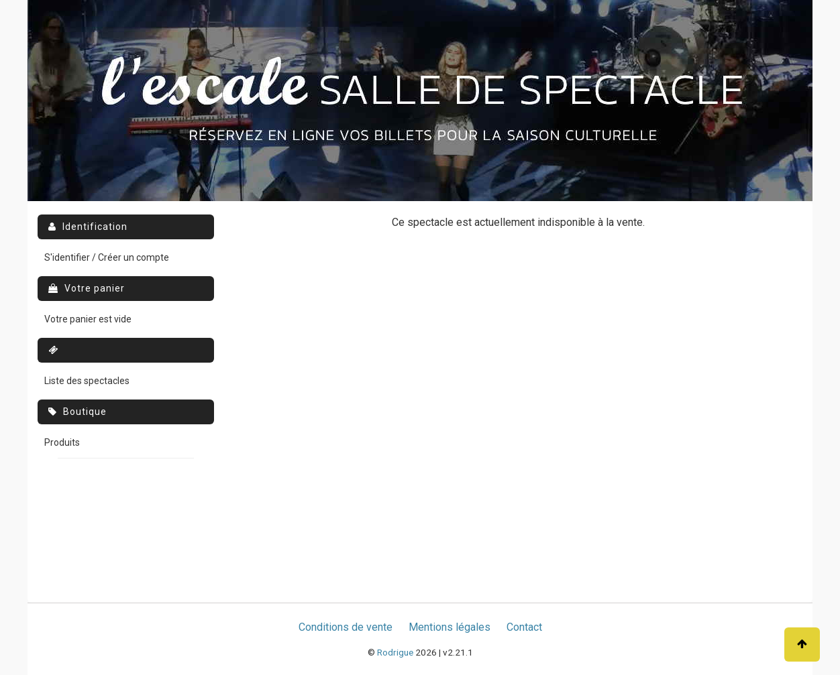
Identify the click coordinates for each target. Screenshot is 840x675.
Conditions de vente (345, 627)
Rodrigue (395, 652)
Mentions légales (449, 627)
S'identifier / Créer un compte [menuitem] (106, 257)
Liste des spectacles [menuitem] (86, 380)
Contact (524, 627)
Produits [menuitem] (62, 442)
